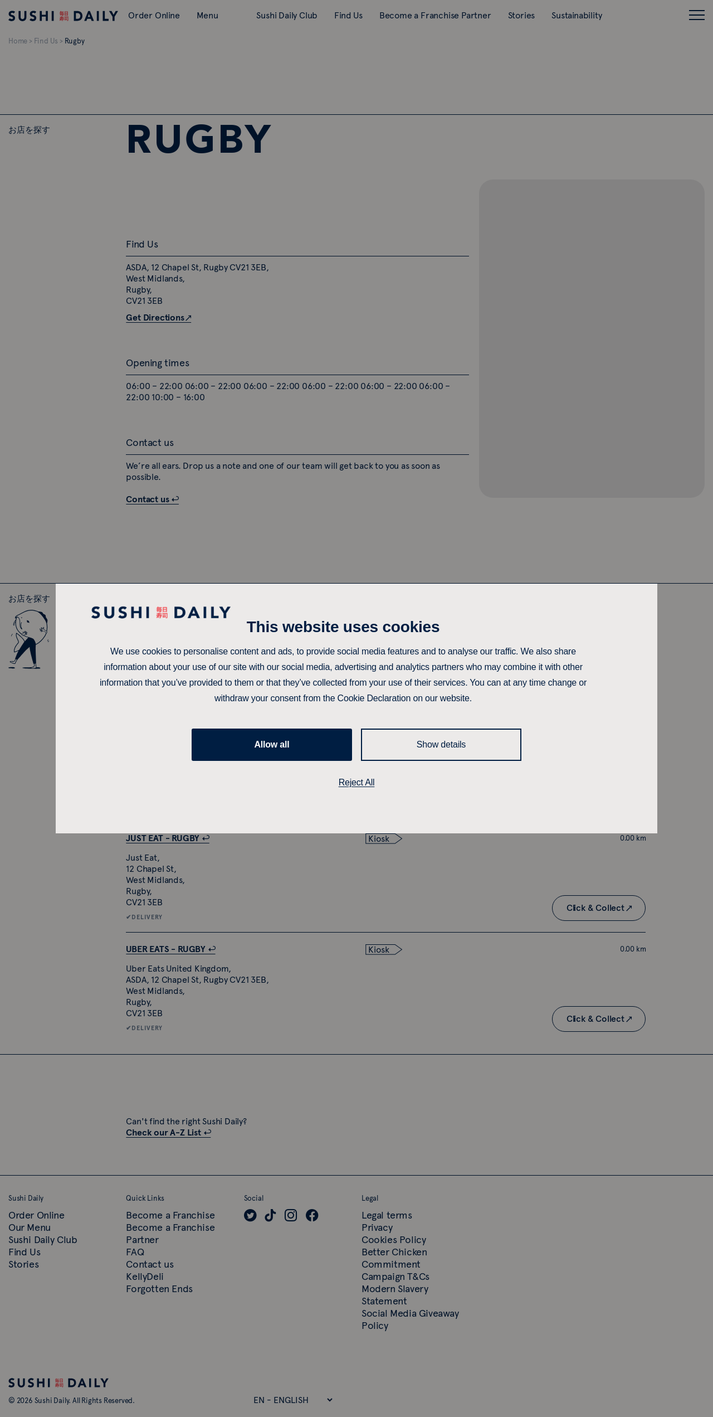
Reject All (357, 782)
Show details (441, 744)
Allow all (271, 744)
